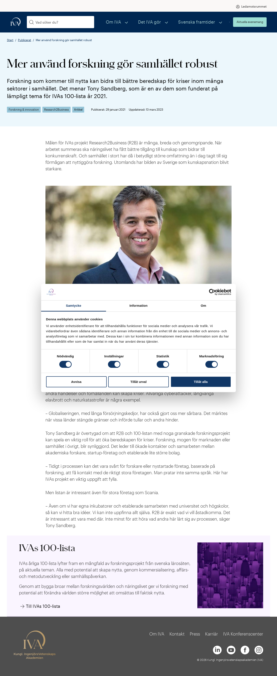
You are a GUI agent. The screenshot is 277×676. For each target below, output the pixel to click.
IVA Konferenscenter (243, 633)
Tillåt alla (201, 382)
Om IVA (139, 22)
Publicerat (24, 40)
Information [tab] (138, 306)
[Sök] (31, 22)
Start (10, 40)
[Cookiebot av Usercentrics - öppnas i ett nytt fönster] (212, 292)
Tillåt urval (138, 382)
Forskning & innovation (24, 109)
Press (195, 633)
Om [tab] (203, 306)
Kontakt (177, 633)
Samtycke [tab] (73, 306)
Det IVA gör (167, 22)
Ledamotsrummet (254, 6)
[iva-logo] (15, 22)
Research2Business (56, 109)
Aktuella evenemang (250, 22)
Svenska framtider (203, 22)
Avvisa (76, 382)
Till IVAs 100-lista (43, 606)
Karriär (211, 633)
